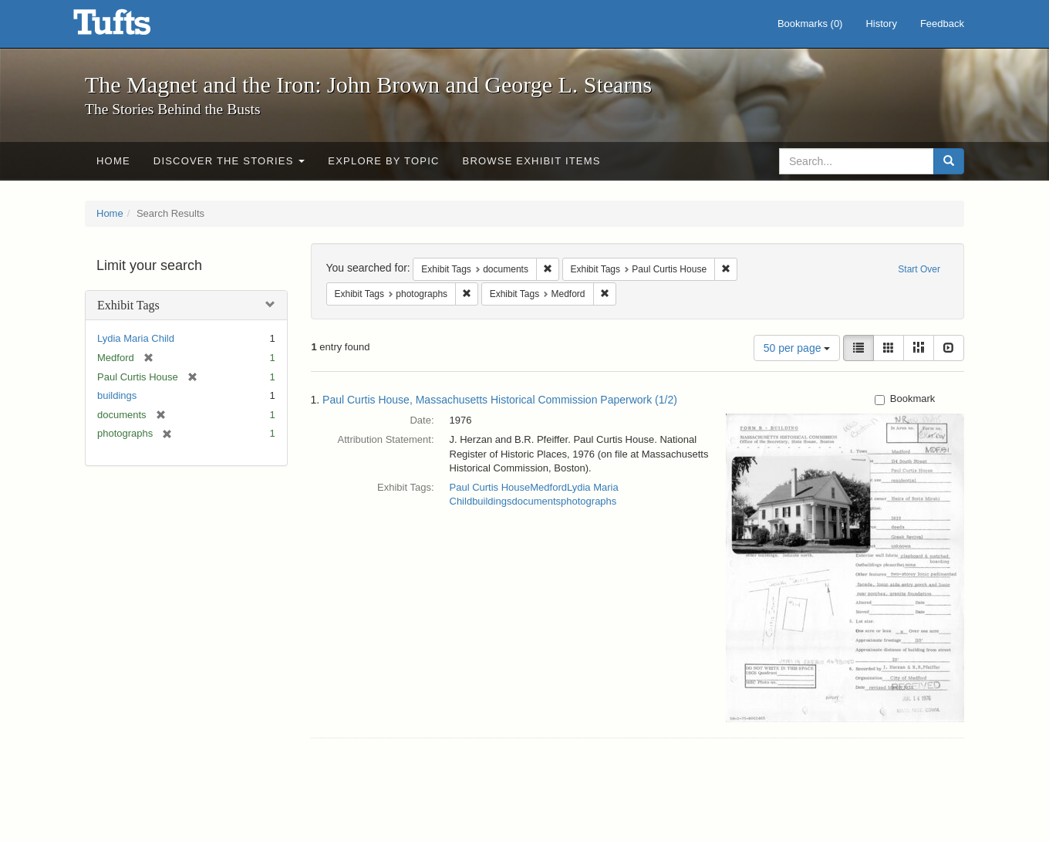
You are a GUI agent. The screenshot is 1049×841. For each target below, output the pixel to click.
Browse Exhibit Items (532, 161)
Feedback (942, 23)
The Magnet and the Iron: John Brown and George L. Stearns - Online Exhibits (131, 27)
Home (113, 161)
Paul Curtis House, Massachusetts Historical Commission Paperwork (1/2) (499, 399)
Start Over (919, 269)
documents (536, 501)
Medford (548, 487)
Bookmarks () (810, 23)
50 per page (797, 348)
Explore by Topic (383, 161)
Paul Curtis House (490, 487)
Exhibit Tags (128, 305)
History (880, 23)
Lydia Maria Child (135, 338)
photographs (588, 501)
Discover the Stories (229, 161)
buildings (117, 395)
